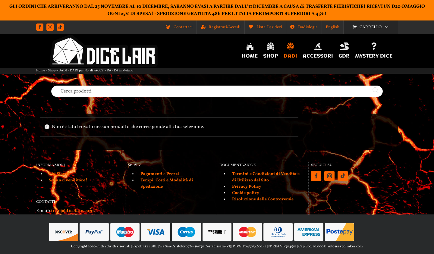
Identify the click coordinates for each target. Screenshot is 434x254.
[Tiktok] (343, 176)
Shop (51, 70)
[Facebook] (316, 176)
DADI (62, 70)
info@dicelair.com (72, 211)
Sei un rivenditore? (68, 180)
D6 (109, 70)
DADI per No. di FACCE (87, 70)
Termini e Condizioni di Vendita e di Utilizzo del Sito (266, 177)
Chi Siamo (59, 174)
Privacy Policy (246, 187)
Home (40, 70)
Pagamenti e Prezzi (159, 174)
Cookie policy (245, 193)
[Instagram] (329, 176)
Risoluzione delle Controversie (263, 199)
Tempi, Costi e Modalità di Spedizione (166, 183)
